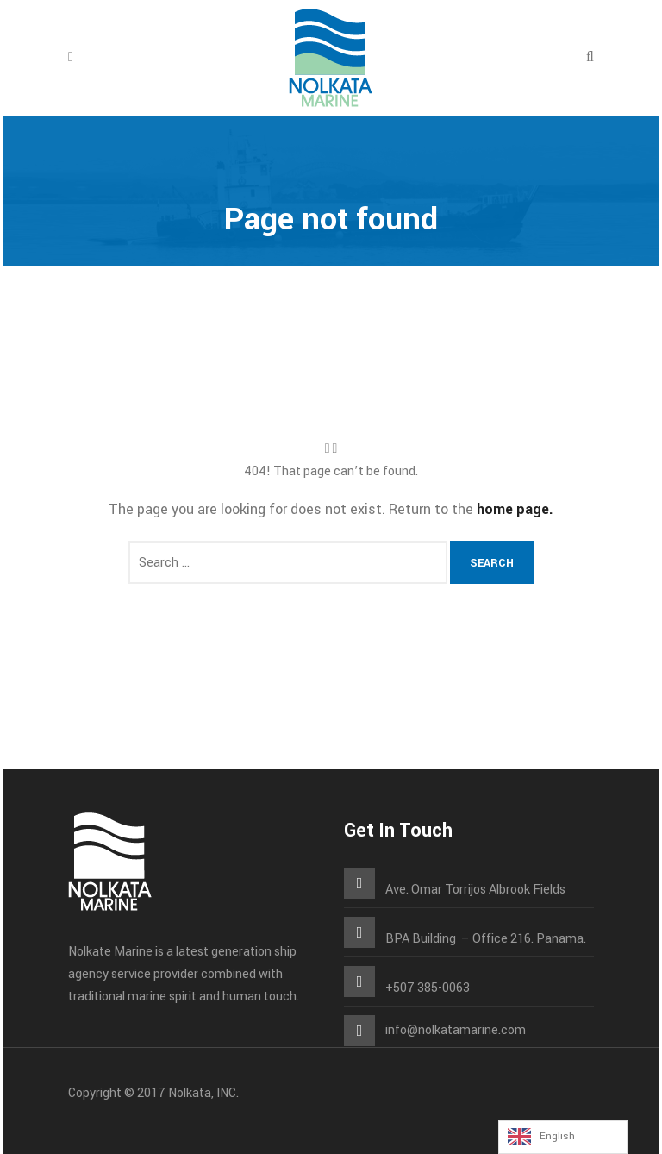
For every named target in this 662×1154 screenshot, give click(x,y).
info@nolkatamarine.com (455, 1030)
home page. (515, 509)
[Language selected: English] (563, 1137)
